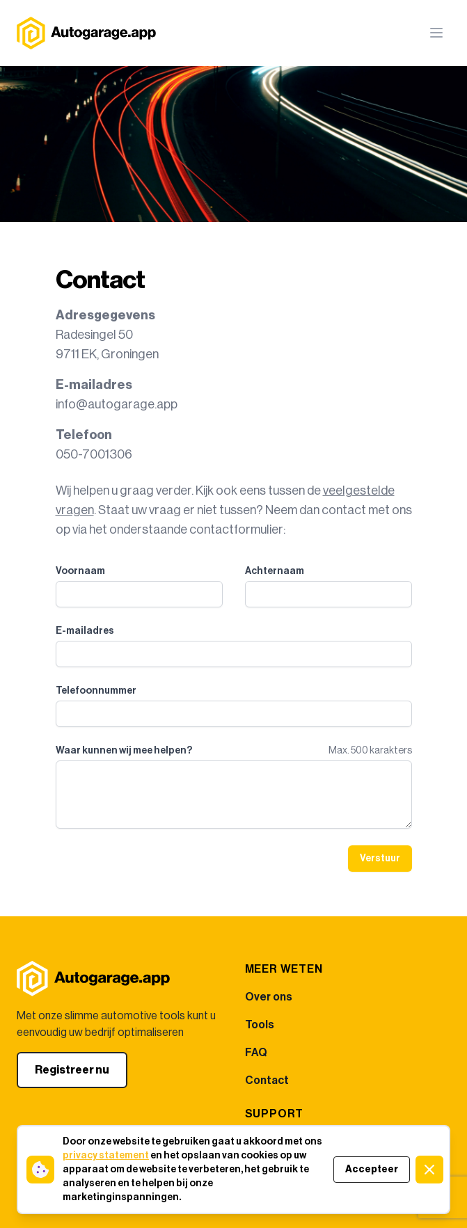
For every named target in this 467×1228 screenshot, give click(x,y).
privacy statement (106, 1156)
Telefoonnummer (96, 691)
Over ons (268, 997)
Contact (267, 1080)
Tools (259, 1024)
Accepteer (371, 1169)
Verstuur (380, 858)
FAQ (256, 1052)
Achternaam (274, 571)
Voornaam (80, 571)
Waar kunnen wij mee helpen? (124, 751)
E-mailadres (85, 631)
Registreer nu (72, 1070)
